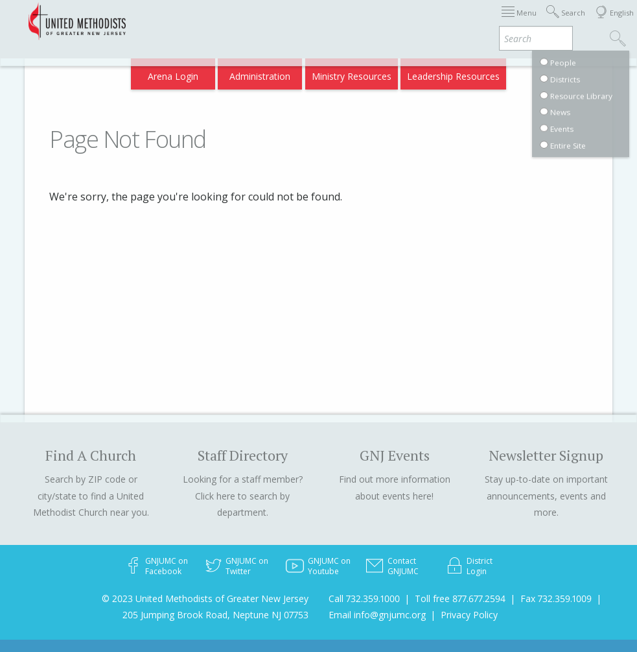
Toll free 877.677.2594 (460, 598)
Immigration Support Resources (247, 21)
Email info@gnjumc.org (377, 615)
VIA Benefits (520, 21)
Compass (526, 72)
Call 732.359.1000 (364, 598)
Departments (455, 21)
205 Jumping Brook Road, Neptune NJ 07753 (215, 615)
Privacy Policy (469, 615)
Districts (398, 21)
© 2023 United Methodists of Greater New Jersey (205, 598)
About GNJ (347, 21)
